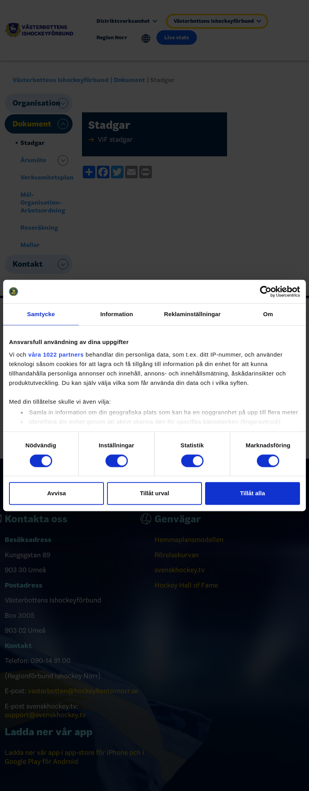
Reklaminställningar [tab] (192, 314)
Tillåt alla (252, 493)
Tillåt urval (154, 493)
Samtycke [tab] (41, 314)
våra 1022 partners (56, 354)
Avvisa (56, 493)
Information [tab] (116, 314)
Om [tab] (268, 314)
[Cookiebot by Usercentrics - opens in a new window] (265, 291)
